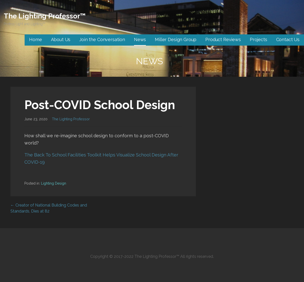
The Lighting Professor (71, 119)
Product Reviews (223, 39)
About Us (61, 39)
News (140, 39)
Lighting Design (53, 183)
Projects (258, 39)
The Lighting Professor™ (45, 16)
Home (35, 39)
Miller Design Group (175, 39)
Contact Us (288, 39)
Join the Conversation (102, 39)
